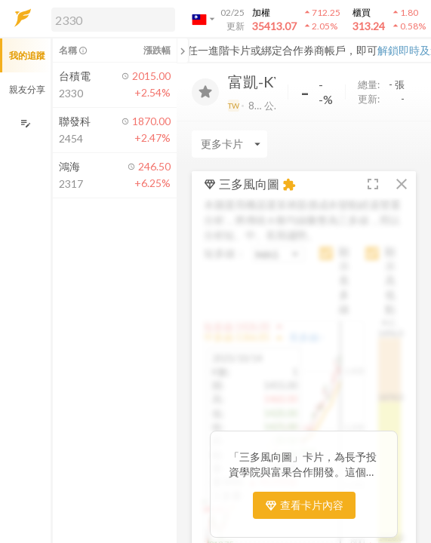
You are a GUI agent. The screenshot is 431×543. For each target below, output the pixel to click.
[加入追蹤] (205, 92)
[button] (110, 19)
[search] (113, 20)
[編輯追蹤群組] (25, 123)
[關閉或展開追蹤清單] (182, 50)
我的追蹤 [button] (27, 55)
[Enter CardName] (229, 144)
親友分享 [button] (27, 89)
